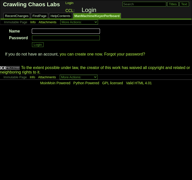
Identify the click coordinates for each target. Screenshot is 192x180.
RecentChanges (16, 16)
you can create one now (81, 54)
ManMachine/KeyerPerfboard (97, 16)
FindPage (39, 16)
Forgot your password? (124, 54)
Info (33, 22)
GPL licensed (112, 83)
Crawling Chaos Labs (31, 4)
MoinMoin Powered (55, 83)
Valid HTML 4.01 (139, 83)
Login (70, 3)
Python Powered (86, 83)
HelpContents (60, 16)
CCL (70, 10)
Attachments (47, 22)
